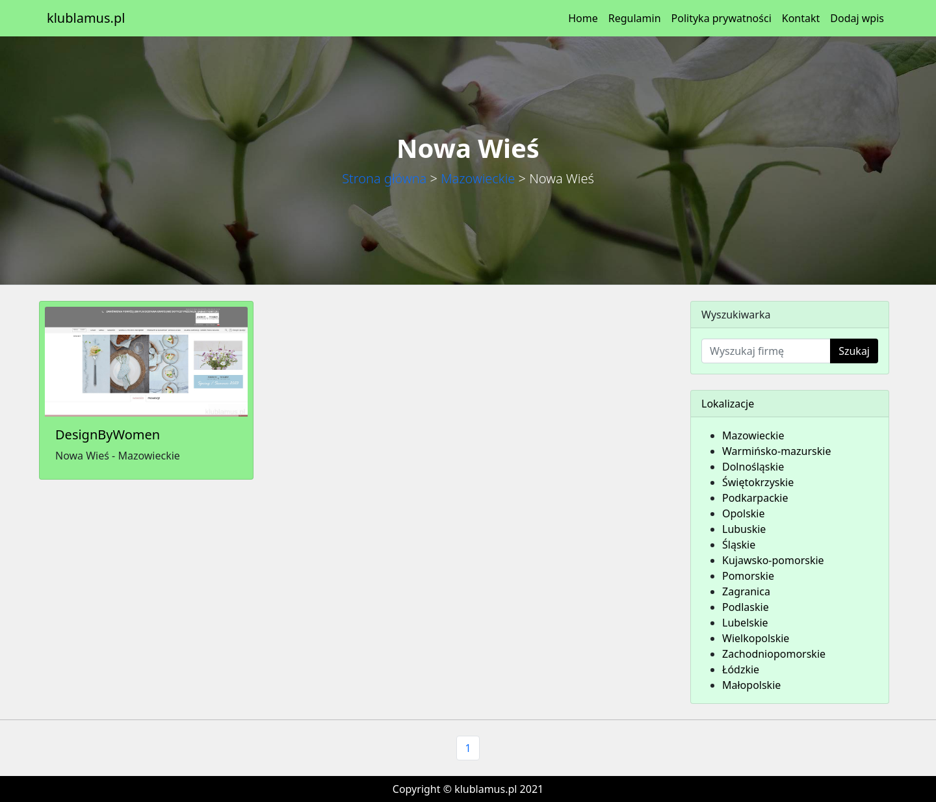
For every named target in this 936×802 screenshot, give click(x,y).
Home (583, 18)
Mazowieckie (478, 178)
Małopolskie (751, 685)
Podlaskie (745, 607)
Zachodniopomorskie (774, 654)
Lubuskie (744, 529)
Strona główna (384, 178)
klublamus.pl (86, 18)
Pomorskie (748, 576)
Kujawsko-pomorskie (773, 560)
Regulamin (634, 18)
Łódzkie (740, 669)
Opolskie (743, 513)
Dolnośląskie (753, 466)
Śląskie (738, 544)
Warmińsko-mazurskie (776, 451)
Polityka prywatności (721, 18)
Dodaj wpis (857, 18)
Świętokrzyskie (758, 482)
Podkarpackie (755, 498)
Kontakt (801, 18)
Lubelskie (745, 622)
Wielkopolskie (755, 638)
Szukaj (854, 351)
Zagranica (746, 591)
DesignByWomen (107, 434)
